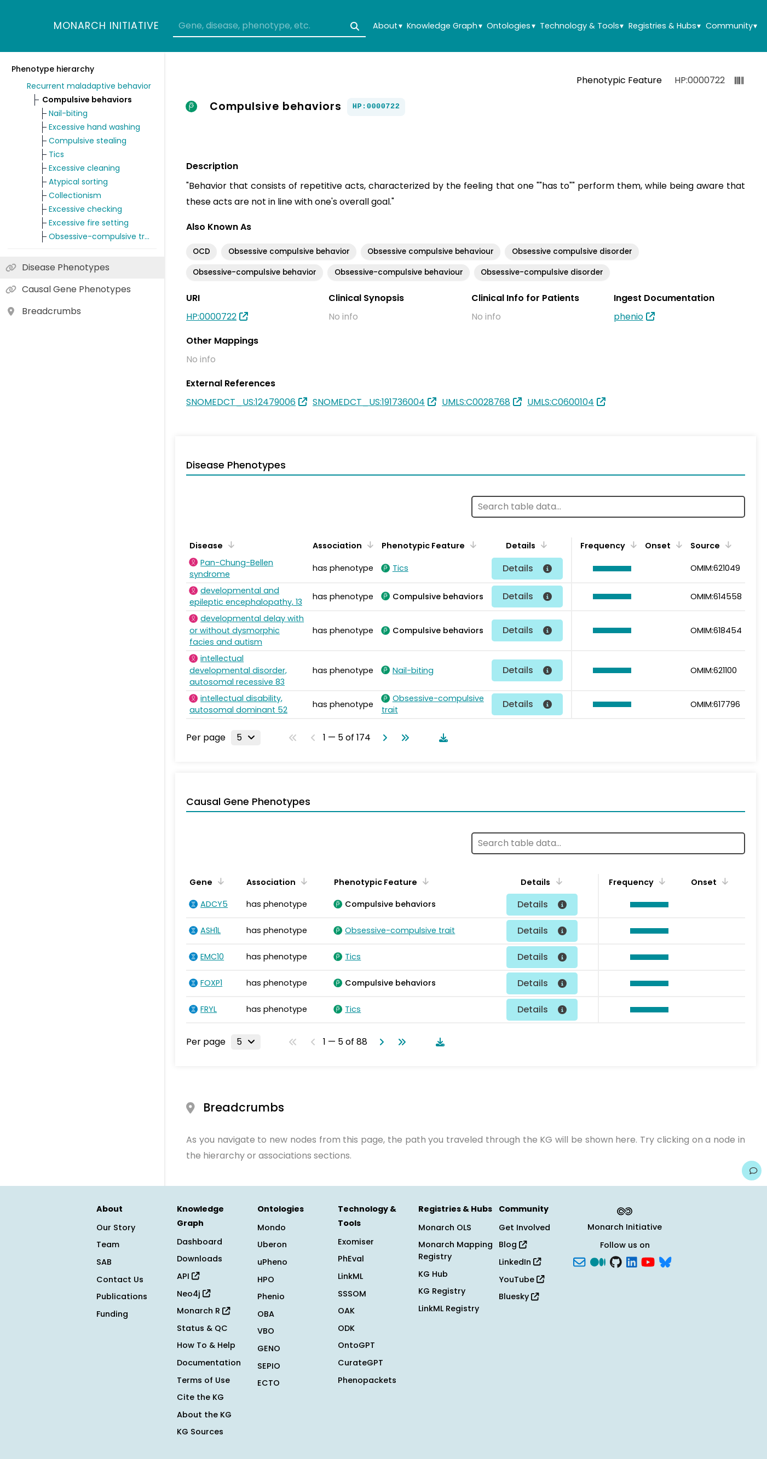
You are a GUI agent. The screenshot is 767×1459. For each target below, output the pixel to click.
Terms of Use (203, 1380)
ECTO (268, 1382)
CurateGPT (360, 1362)
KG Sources (200, 1431)
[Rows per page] (246, 737)
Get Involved (524, 1227)
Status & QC (202, 1328)
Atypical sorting (78, 181)
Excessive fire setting (89, 222)
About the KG (204, 1414)
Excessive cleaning (84, 168)
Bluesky (519, 1296)
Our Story (115, 1227)
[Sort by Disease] (229, 544)
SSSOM (352, 1293)
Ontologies (511, 26)
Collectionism (75, 195)
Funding (112, 1314)
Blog (513, 1244)
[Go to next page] (382, 738)
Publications (121, 1296)
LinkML (350, 1276)
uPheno (272, 1262)
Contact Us (119, 1279)
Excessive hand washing (94, 126)
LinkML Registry (448, 1308)
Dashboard (199, 1241)
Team (107, 1244)
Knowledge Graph (444, 26)
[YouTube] (648, 1261)
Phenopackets (367, 1380)
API (188, 1276)
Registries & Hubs (664, 26)
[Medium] (597, 1261)
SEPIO (268, 1365)
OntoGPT (356, 1345)
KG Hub (433, 1274)
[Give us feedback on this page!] (752, 1170)
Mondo (271, 1227)
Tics (56, 154)
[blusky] (665, 1261)
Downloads (199, 1258)
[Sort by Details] (542, 544)
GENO (268, 1348)
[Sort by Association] (368, 544)
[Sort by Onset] (677, 544)
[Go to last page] (403, 738)
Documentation (209, 1362)
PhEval (351, 1258)
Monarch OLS (444, 1227)
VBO (265, 1330)
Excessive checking (85, 209)
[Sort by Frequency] (631, 544)
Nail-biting (68, 113)
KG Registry (441, 1291)
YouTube (521, 1279)
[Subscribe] (579, 1261)
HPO (265, 1279)
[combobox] (269, 26)
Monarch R (203, 1310)
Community (731, 26)
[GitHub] (616, 1261)
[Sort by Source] (726, 544)
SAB (104, 1262)
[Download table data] (441, 738)
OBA (265, 1314)
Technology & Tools (582, 26)
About (387, 26)
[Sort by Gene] (219, 881)
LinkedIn (520, 1262)
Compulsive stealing (87, 140)
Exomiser (356, 1241)
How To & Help (206, 1345)
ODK (346, 1328)
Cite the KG (200, 1397)
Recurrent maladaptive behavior (89, 85)
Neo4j (193, 1293)
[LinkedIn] (631, 1261)
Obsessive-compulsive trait (101, 236)
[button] (609, 568)
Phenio (271, 1296)
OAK (346, 1310)
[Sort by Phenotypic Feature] (471, 544)
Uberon (272, 1244)
